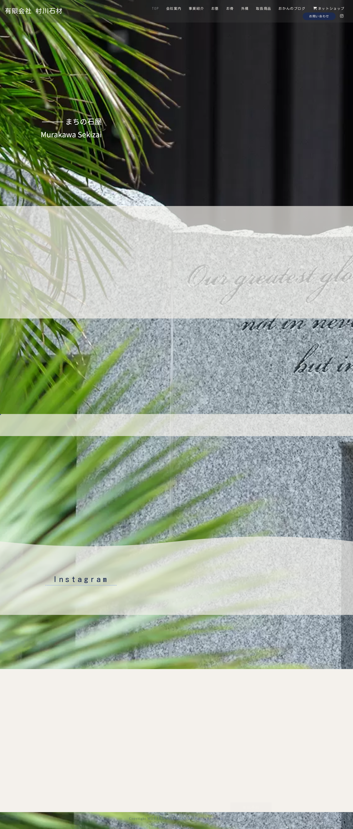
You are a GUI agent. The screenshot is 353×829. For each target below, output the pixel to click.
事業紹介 (196, 8)
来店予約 (251, 781)
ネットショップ (329, 8)
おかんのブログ (291, 8)
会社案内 (173, 8)
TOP (155, 8)
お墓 (215, 8)
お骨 (230, 8)
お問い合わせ (319, 16)
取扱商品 (263, 8)
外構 (245, 8)
